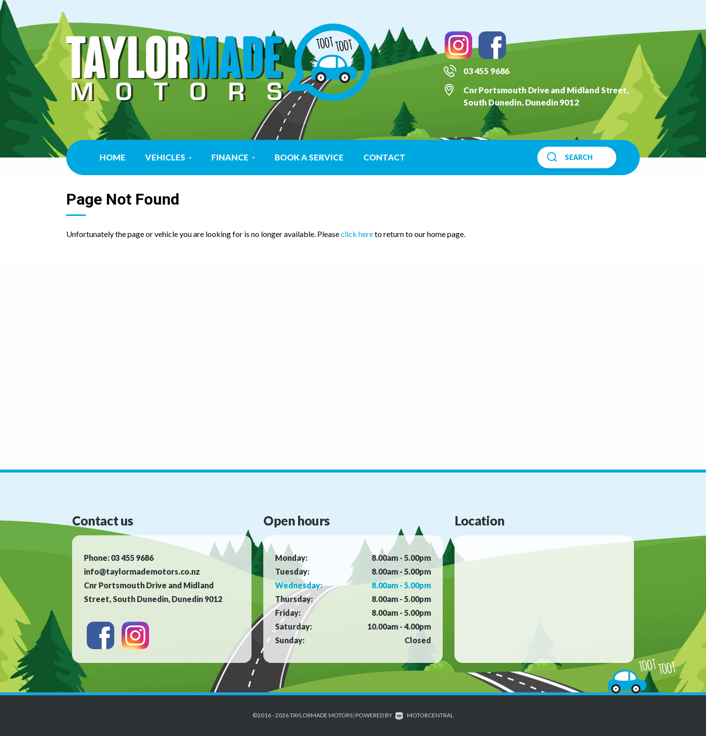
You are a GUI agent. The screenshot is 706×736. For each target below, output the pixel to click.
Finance (233, 157)
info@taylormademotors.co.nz (142, 571)
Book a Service (309, 157)
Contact (384, 157)
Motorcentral (424, 715)
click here (357, 233)
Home (113, 157)
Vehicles (168, 157)
